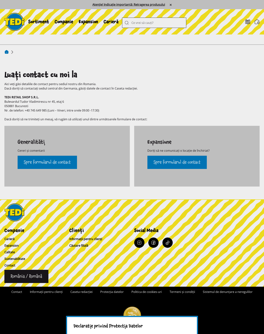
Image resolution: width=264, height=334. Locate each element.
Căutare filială (78, 246)
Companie (64, 22)
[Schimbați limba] (26, 276)
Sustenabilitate (14, 259)
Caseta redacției (81, 292)
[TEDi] (14, 21)
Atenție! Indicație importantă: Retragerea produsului (128, 5)
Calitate (9, 252)
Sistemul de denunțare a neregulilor (228, 292)
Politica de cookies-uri (146, 292)
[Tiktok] (167, 243)
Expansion (88, 22)
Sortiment (38, 22)
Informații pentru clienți (85, 239)
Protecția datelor (112, 292)
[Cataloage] (247, 21)
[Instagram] (139, 243)
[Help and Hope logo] (132, 317)
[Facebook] (153, 243)
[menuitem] (38, 22)
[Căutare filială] (257, 21)
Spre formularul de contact (47, 162)
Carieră (111, 22)
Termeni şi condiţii (182, 292)
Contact (9, 265)
